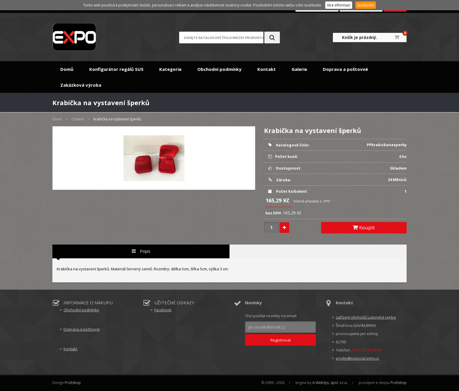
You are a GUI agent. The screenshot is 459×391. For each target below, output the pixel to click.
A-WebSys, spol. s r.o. (330, 382)
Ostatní (77, 119)
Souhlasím (365, 5)
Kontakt (266, 69)
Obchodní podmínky (219, 69)
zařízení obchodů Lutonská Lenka (366, 317)
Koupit (364, 227)
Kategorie (170, 69)
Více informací (338, 5)
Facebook (163, 310)
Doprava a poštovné (345, 69)
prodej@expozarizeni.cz (357, 358)
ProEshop (73, 382)
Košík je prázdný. (359, 37)
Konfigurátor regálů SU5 (116, 69)
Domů (66, 69)
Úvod (56, 119)
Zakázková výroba (80, 85)
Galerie (299, 69)
